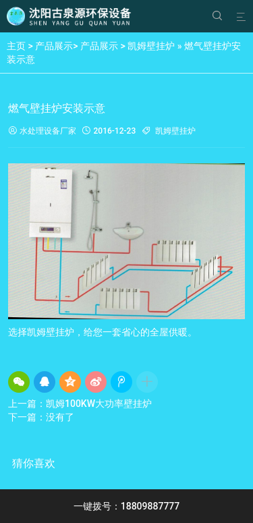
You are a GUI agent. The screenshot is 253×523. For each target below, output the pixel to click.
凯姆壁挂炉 (151, 45)
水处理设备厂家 (42, 131)
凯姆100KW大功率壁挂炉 (99, 403)
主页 (16, 45)
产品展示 (54, 45)
